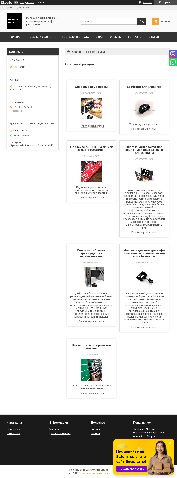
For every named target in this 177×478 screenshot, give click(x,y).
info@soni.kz (20, 130)
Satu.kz (104, 470)
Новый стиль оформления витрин (91, 347)
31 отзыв (147, 2)
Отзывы (116, 37)
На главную (13, 429)
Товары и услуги (39, 37)
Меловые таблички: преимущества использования (91, 253)
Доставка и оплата (75, 37)
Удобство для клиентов (144, 86)
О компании (13, 433)
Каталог (95, 429)
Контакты (135, 37)
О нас (99, 37)
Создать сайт (27, 2)
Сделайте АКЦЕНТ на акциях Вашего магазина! (91, 148)
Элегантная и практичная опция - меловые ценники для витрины (144, 149)
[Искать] (141, 21)
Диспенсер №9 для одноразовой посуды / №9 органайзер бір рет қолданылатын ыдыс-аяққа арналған (148, 436)
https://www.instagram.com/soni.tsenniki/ (31, 145)
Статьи (154, 37)
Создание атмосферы (91, 86)
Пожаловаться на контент (95, 473)
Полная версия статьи (91, 125)
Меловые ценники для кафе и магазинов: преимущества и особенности (144, 253)
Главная (15, 37)
